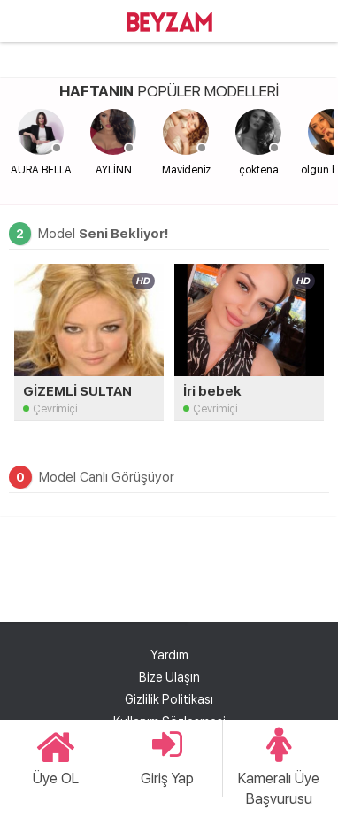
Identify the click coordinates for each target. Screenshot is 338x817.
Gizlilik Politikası (169, 699)
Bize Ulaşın (169, 677)
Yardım (169, 655)
